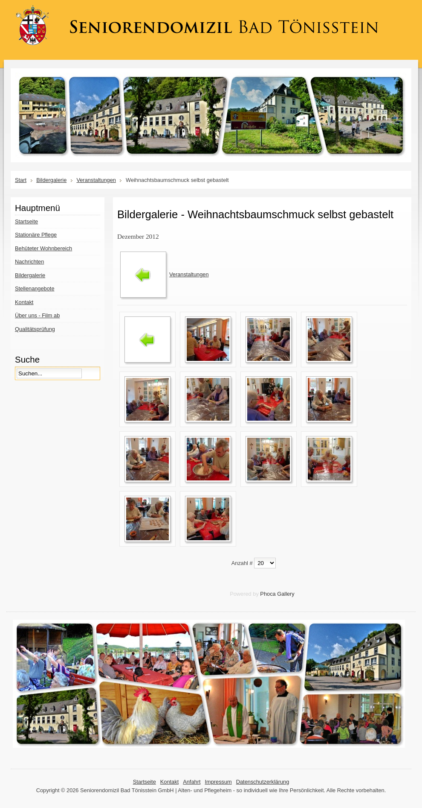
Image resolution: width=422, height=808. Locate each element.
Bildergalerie (51, 180)
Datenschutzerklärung (262, 782)
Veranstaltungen (96, 180)
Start (20, 180)
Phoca (267, 594)
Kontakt (169, 782)
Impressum (218, 782)
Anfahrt (191, 782)
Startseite (144, 782)
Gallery (286, 594)
